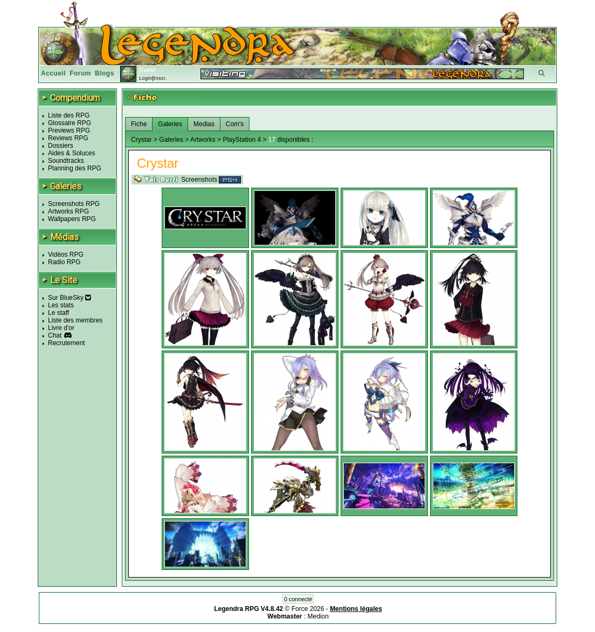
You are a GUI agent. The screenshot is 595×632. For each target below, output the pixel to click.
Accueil (53, 73)
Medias (204, 124)
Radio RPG (64, 262)
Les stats (61, 305)
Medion (318, 616)
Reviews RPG (68, 138)
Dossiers (60, 145)
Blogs (104, 73)
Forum (80, 73)
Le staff (58, 313)
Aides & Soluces (71, 153)
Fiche (139, 124)
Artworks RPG (68, 211)
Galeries (170, 124)
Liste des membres (75, 320)
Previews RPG (69, 130)
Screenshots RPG (74, 204)
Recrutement (66, 343)
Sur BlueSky (69, 297)
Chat (54, 335)
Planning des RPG (74, 168)
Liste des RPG (68, 115)
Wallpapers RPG (72, 219)
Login (146, 78)
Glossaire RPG (69, 123)
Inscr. (160, 78)
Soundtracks (66, 160)
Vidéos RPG (66, 254)
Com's (235, 124)
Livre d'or (61, 328)
